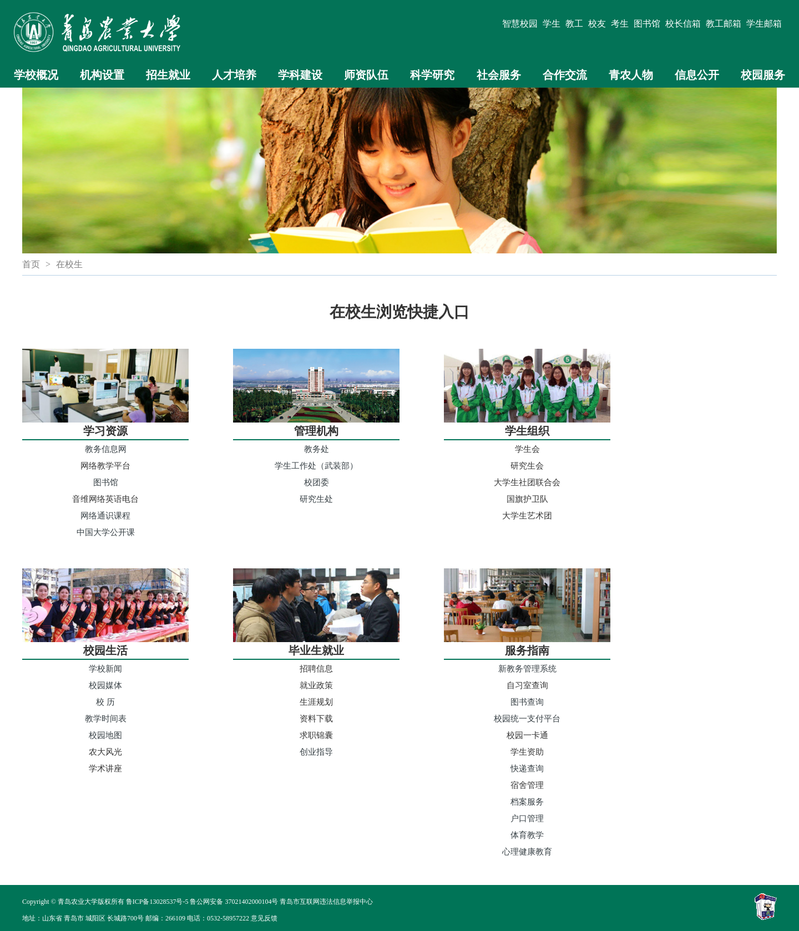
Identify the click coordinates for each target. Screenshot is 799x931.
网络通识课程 (105, 515)
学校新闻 (105, 668)
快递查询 (527, 768)
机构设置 (102, 75)
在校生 (69, 264)
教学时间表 (106, 718)
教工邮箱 (723, 23)
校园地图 (105, 735)
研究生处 (316, 498)
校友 (597, 23)
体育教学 (527, 835)
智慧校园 (520, 23)
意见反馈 (264, 918)
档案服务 (527, 801)
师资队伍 (366, 75)
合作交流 (565, 75)
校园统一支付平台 (527, 718)
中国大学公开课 (106, 532)
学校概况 (36, 75)
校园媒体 (105, 685)
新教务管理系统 (527, 668)
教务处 (316, 449)
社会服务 (499, 75)
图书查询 (527, 701)
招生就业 (168, 75)
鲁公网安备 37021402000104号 (234, 901)
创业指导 (316, 751)
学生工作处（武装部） (316, 465)
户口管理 (527, 818)
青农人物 (631, 75)
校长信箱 (683, 23)
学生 (551, 23)
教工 (574, 23)
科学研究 (432, 75)
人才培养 (234, 75)
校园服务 (763, 75)
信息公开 (697, 75)
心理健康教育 (527, 851)
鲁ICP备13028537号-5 (157, 901)
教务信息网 (106, 449)
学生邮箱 (764, 23)
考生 (620, 23)
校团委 (316, 482)
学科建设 (300, 75)
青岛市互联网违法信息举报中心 (326, 901)
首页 (31, 264)
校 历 (105, 701)
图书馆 (647, 23)
